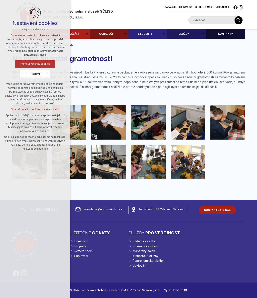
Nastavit (34, 73)
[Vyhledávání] (239, 20)
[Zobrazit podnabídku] (87, 34)
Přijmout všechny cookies (34, 63)
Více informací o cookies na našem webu (34, 109)
